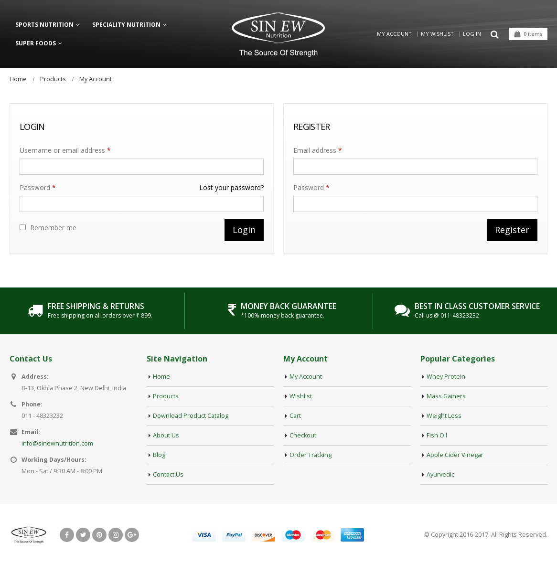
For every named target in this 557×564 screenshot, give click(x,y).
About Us (166, 435)
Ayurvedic (440, 474)
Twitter (83, 535)
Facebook (67, 535)
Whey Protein (446, 376)
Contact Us (168, 474)
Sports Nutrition (44, 25)
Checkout (302, 435)
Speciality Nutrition (126, 25)
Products (166, 396)
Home (161, 376)
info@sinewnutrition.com (57, 443)
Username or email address (65, 150)
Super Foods (35, 43)
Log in (472, 33)
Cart (295, 416)
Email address (317, 150)
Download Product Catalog (190, 416)
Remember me (48, 227)
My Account (394, 33)
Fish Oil (437, 435)
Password (142, 187)
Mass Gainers (446, 396)
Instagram (115, 535)
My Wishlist (437, 33)
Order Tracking (310, 455)
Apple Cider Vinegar (455, 455)
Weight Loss (444, 416)
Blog (159, 455)
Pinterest (99, 535)
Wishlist (300, 396)
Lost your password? (231, 187)
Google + (132, 535)
